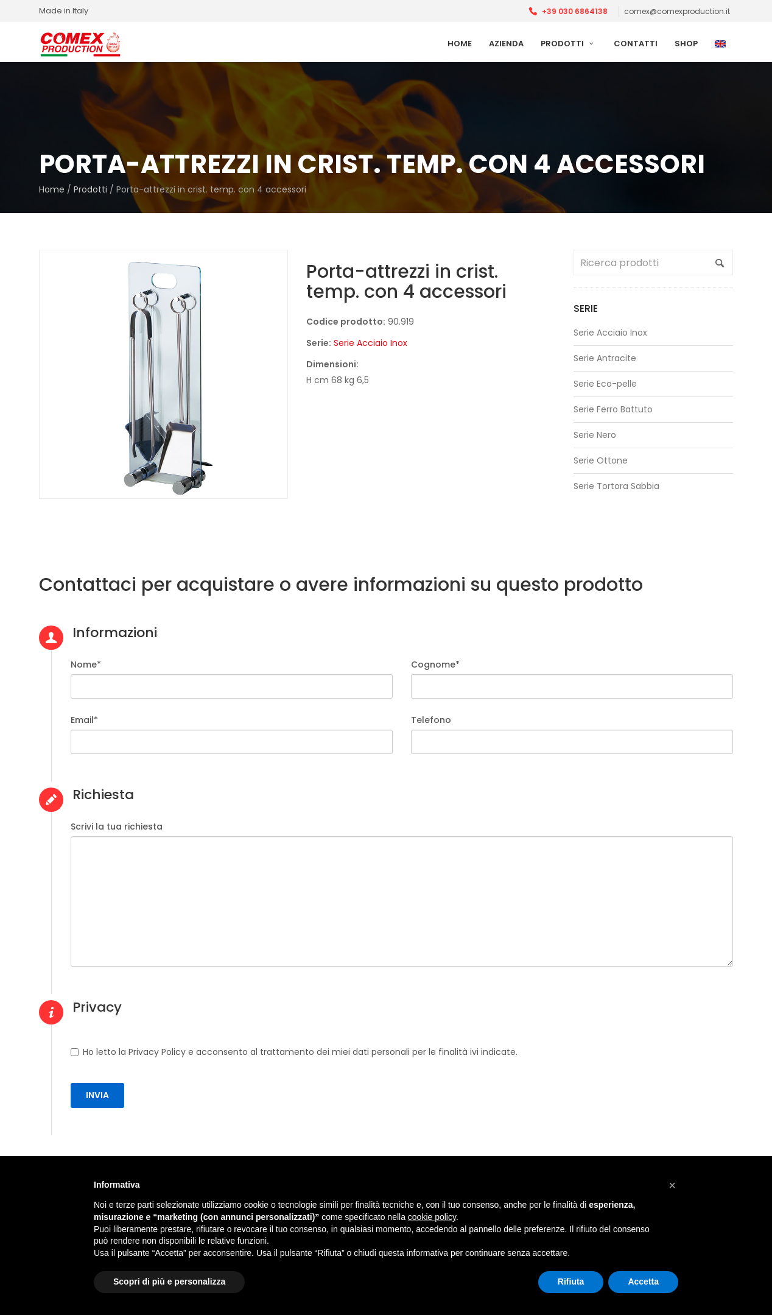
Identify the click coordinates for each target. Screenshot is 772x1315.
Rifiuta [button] (571, 1281)
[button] (672, 1185)
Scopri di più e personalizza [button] (169, 1281)
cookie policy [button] (432, 1217)
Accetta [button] (643, 1281)
